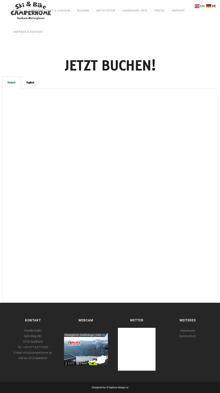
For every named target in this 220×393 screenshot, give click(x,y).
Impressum (187, 330)
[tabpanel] (110, 194)
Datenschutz (187, 336)
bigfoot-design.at (118, 387)
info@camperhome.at (37, 352)
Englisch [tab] (30, 82)
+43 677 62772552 (35, 347)
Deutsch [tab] (11, 82)
